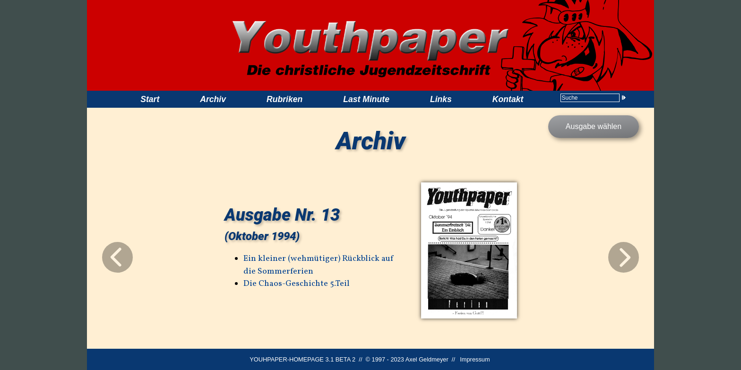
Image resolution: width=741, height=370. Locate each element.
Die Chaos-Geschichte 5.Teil (296, 284)
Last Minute (366, 99)
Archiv (213, 99)
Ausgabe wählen (593, 126)
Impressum (475, 359)
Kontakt (508, 99)
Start (149, 99)
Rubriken (284, 99)
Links (441, 99)
